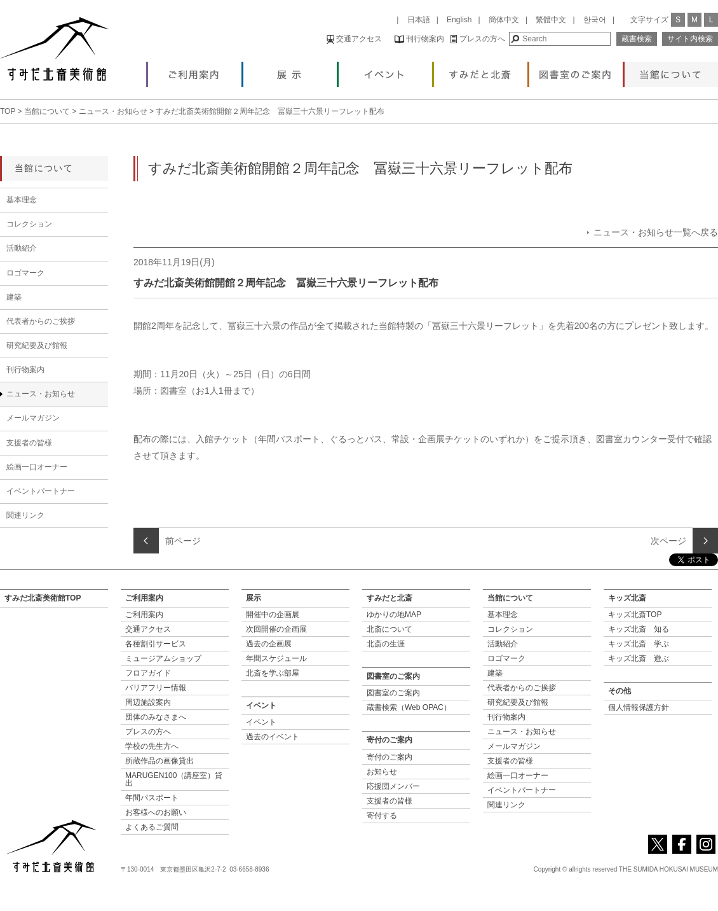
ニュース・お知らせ (113, 111)
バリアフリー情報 (155, 687)
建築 (14, 297)
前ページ (183, 541)
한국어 (594, 19)
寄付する (382, 815)
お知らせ (382, 771)
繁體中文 (551, 19)
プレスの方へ (477, 38)
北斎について (389, 629)
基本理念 (21, 199)
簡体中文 (504, 19)
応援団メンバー (393, 786)
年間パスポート (152, 797)
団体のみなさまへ (155, 717)
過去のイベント (272, 736)
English (459, 19)
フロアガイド (148, 673)
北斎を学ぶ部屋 (272, 673)
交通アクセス (354, 38)
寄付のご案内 (389, 757)
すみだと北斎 (480, 71)
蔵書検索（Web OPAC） (409, 707)
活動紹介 (21, 248)
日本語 (418, 19)
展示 (290, 71)
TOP (7, 111)
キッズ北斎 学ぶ (638, 643)
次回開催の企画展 (276, 629)
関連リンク (25, 515)
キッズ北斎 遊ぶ (638, 658)
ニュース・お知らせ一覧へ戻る (655, 232)
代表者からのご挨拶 (40, 321)
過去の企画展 (269, 643)
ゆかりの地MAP (394, 614)
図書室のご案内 (576, 71)
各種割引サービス (155, 643)
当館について (671, 71)
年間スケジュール (276, 658)
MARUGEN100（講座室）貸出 (173, 779)
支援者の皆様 (29, 442)
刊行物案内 (419, 38)
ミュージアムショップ (163, 658)
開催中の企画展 (272, 614)
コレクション (29, 223)
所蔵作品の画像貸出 (159, 760)
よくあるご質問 (152, 827)
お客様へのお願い (155, 812)
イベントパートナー (40, 491)
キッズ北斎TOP (634, 614)
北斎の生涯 (386, 643)
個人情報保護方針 (638, 707)
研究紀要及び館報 (36, 345)
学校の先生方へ (152, 746)
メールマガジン (33, 418)
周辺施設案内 (148, 702)
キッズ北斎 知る (638, 629)
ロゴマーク (25, 272)
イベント (385, 71)
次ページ (668, 541)
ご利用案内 (194, 71)
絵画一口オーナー (36, 466)
